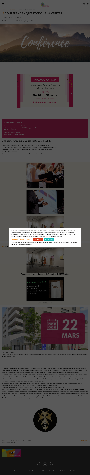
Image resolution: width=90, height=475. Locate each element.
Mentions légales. (27, 244)
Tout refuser (38, 239)
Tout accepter (49, 239)
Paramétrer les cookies (21, 239)
